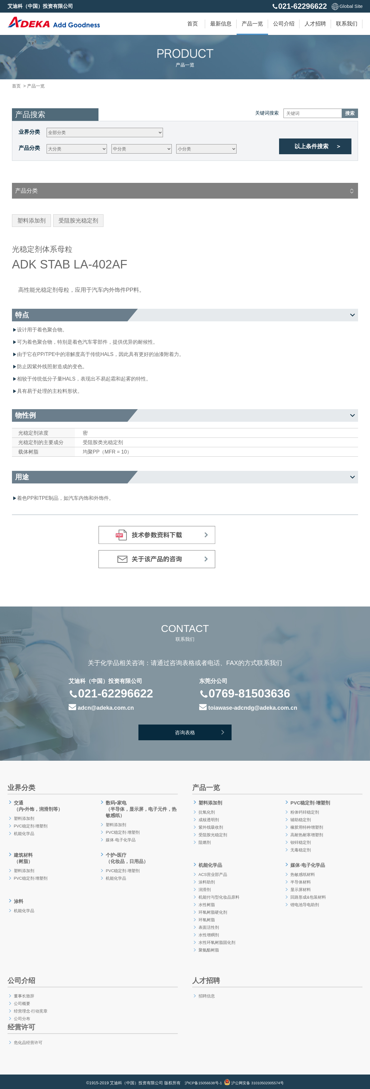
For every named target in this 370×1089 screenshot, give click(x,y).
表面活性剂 (208, 924)
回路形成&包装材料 (308, 894)
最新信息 (221, 24)
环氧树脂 (206, 917)
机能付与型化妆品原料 (219, 894)
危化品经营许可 (28, 1039)
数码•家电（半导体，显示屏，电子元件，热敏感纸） (139, 808)
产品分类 (29, 148)
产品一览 (252, 24)
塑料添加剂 (24, 817)
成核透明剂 (208, 818)
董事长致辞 (24, 993)
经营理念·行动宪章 (31, 1008)
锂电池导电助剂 (304, 902)
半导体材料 (300, 879)
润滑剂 (203, 886)
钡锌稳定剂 (300, 841)
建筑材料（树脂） (23, 856)
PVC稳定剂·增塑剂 (31, 824)
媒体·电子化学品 (120, 838)
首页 (192, 24)
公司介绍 (283, 24)
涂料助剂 (206, 879)
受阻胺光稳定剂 (212, 833)
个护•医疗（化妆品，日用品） (127, 856)
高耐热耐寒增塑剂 (306, 833)
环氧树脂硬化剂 (212, 909)
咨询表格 (202, 733)
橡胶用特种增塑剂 (306, 825)
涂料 (18, 898)
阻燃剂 (203, 841)
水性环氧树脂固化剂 (217, 939)
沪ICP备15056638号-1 (200, 1080)
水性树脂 (206, 902)
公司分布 (21, 1015)
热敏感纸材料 (302, 871)
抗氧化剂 (206, 810)
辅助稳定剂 (300, 818)
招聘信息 (206, 993)
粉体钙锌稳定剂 (304, 810)
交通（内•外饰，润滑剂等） (39, 805)
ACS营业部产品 (212, 871)
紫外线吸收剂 (210, 825)
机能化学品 (24, 832)
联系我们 (346, 24)
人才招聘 (315, 24)
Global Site (347, 6)
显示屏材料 (300, 886)
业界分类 (29, 132)
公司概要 (21, 1000)
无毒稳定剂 (300, 848)
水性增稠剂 (208, 932)
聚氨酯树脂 (208, 947)
